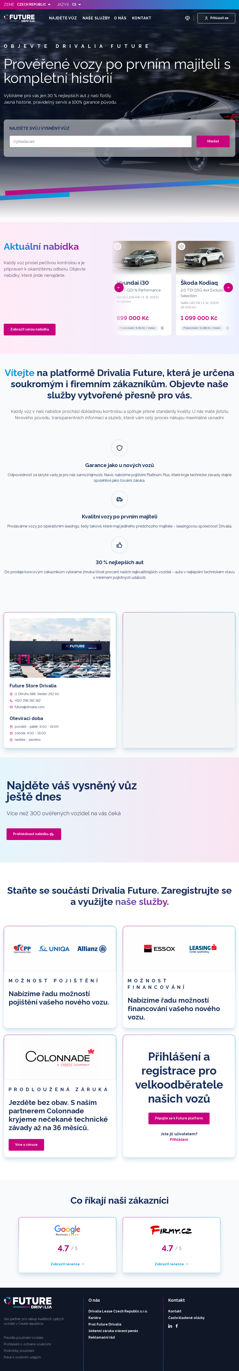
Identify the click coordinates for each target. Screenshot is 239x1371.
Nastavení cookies (221, 1358)
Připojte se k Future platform (179, 1044)
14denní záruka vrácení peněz (113, 1257)
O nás (120, 18)
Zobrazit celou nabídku (29, 329)
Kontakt (142, 18)
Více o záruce (26, 1071)
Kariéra (94, 1244)
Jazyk (63, 4)
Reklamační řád (101, 1264)
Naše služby (96, 18)
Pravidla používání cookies (23, 1264)
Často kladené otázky (186, 1244)
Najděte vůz (63, 18)
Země (9, 4)
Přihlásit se (216, 18)
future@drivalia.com (30, 633)
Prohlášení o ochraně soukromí (27, 1270)
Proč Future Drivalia (104, 1250)
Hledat (213, 141)
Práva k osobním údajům (22, 1283)
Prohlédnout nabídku (33, 760)
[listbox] (34, 4)
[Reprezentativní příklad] (162, 328)
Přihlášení (179, 1066)
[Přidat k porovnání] (117, 246)
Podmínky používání (19, 1277)
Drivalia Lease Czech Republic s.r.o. (118, 1237)
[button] (119, 287)
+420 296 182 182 (28, 627)
